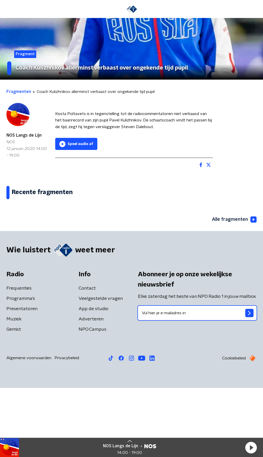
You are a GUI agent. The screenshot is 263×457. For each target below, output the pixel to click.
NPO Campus (92, 398)
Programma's (20, 367)
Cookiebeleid (234, 427)
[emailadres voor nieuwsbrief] (197, 382)
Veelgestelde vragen (101, 367)
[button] (251, 447)
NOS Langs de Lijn (24, 135)
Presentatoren (21, 378)
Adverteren (91, 388)
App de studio (93, 378)
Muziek (14, 388)
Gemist (13, 398)
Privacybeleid (66, 427)
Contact (87, 357)
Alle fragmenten (234, 288)
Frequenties (19, 357)
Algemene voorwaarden (28, 427)
